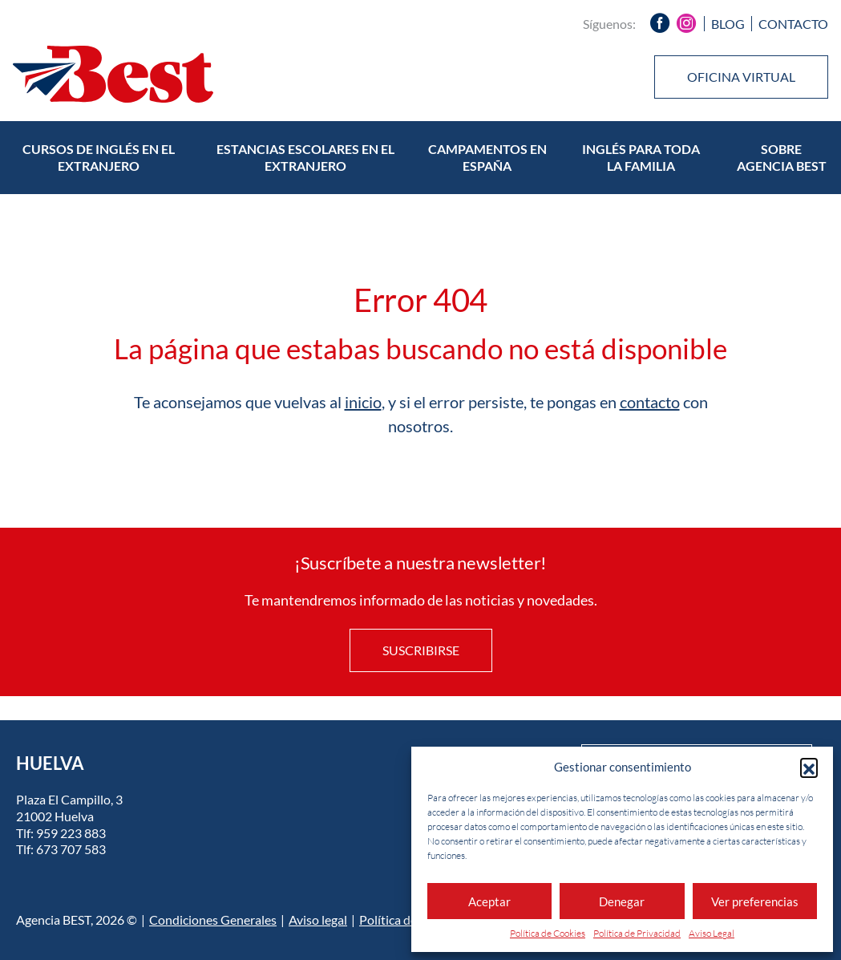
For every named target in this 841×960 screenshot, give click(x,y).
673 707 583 (71, 849)
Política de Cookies (547, 933)
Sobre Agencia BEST (782, 157)
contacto (650, 401)
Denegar (622, 901)
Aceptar (489, 901)
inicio (363, 401)
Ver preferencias (755, 901)
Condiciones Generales (213, 919)
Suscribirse (420, 650)
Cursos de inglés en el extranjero (98, 157)
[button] (809, 767)
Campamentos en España (487, 157)
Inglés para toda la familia (641, 157)
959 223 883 (71, 833)
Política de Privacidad (637, 933)
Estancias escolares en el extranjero (305, 157)
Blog (728, 23)
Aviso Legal (711, 933)
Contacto (793, 23)
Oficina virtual (741, 76)
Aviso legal (318, 919)
